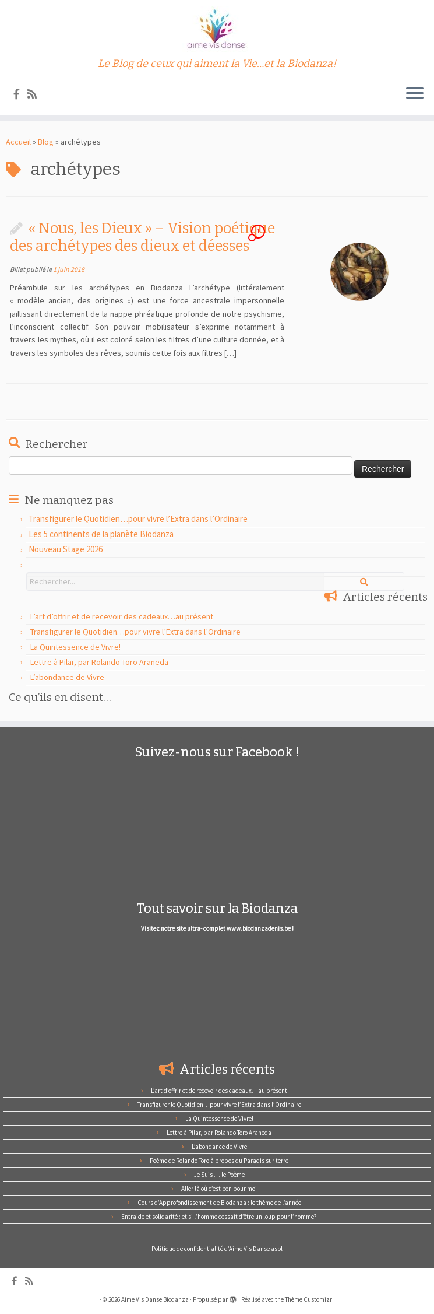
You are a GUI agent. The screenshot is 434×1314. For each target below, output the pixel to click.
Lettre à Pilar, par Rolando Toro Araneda (99, 662)
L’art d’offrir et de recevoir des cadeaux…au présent (121, 616)
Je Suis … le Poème (219, 1175)
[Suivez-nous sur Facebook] (20, 94)
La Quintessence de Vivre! (75, 647)
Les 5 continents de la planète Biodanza (101, 533)
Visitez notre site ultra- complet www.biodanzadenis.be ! (217, 928)
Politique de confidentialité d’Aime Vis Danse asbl (217, 1249)
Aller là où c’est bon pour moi (219, 1189)
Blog (46, 141)
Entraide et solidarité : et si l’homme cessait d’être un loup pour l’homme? (219, 1217)
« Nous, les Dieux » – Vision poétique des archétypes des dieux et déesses (142, 237)
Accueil (18, 141)
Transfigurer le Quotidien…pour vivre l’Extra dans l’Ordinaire (138, 518)
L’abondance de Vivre (67, 677)
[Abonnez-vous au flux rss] (35, 94)
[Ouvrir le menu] (415, 94)
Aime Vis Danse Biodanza (155, 1299)
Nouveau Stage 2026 (66, 549)
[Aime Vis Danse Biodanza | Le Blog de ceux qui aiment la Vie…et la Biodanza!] (217, 29)
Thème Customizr (308, 1299)
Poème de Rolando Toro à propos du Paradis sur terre (219, 1161)
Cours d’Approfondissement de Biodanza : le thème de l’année (219, 1203)
